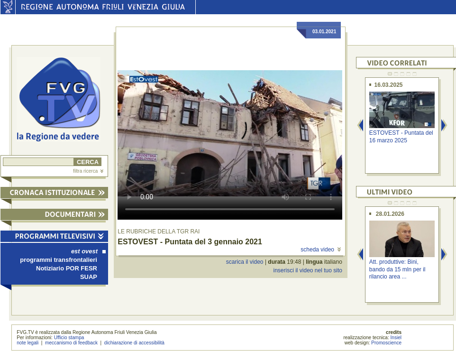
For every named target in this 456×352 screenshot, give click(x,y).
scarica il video (245, 262)
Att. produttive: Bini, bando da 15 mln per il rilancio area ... (397, 269)
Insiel (396, 337)
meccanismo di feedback (71, 342)
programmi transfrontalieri (58, 259)
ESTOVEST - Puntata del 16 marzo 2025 (401, 136)
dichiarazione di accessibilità (134, 342)
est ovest (88, 251)
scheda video (321, 249)
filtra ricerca (88, 171)
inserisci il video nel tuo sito (307, 270)
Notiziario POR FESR (66, 268)
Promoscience (386, 342)
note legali (27, 342)
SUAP (88, 276)
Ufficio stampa (69, 337)
